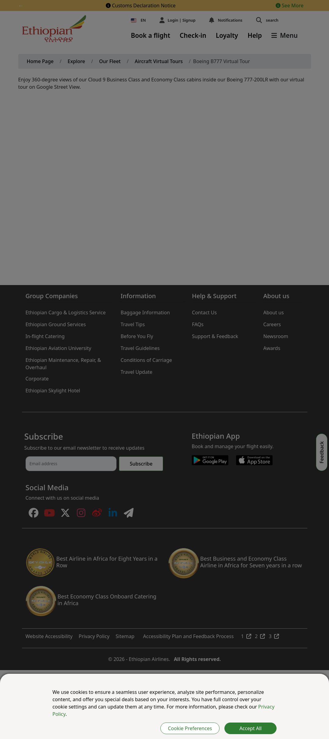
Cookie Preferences (190, 728)
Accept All (250, 728)
